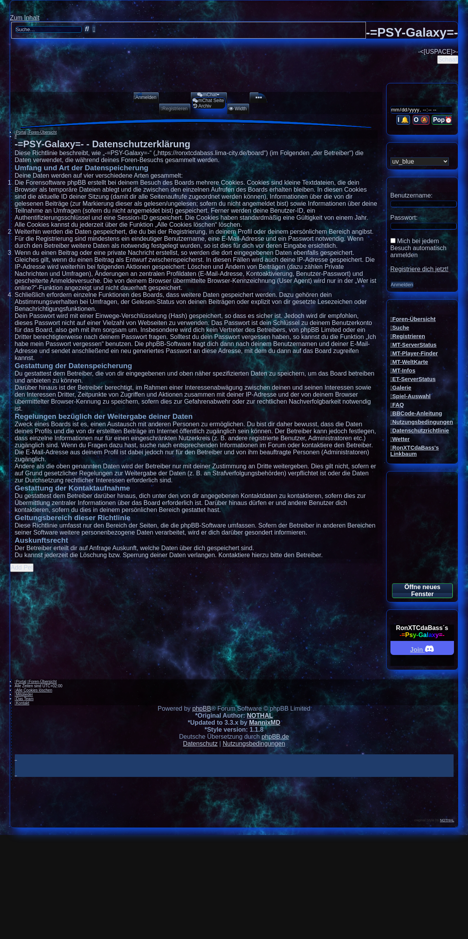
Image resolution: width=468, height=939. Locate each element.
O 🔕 (421, 119)
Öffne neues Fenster (422, 590)
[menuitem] (142, 97)
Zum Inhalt (25, 17)
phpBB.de (275, 736)
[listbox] (419, 161)
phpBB (201, 708)
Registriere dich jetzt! (419, 269)
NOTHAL (260, 715)
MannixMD (264, 722)
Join (422, 648)
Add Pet (22, 567)
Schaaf (447, 59)
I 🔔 (403, 119)
